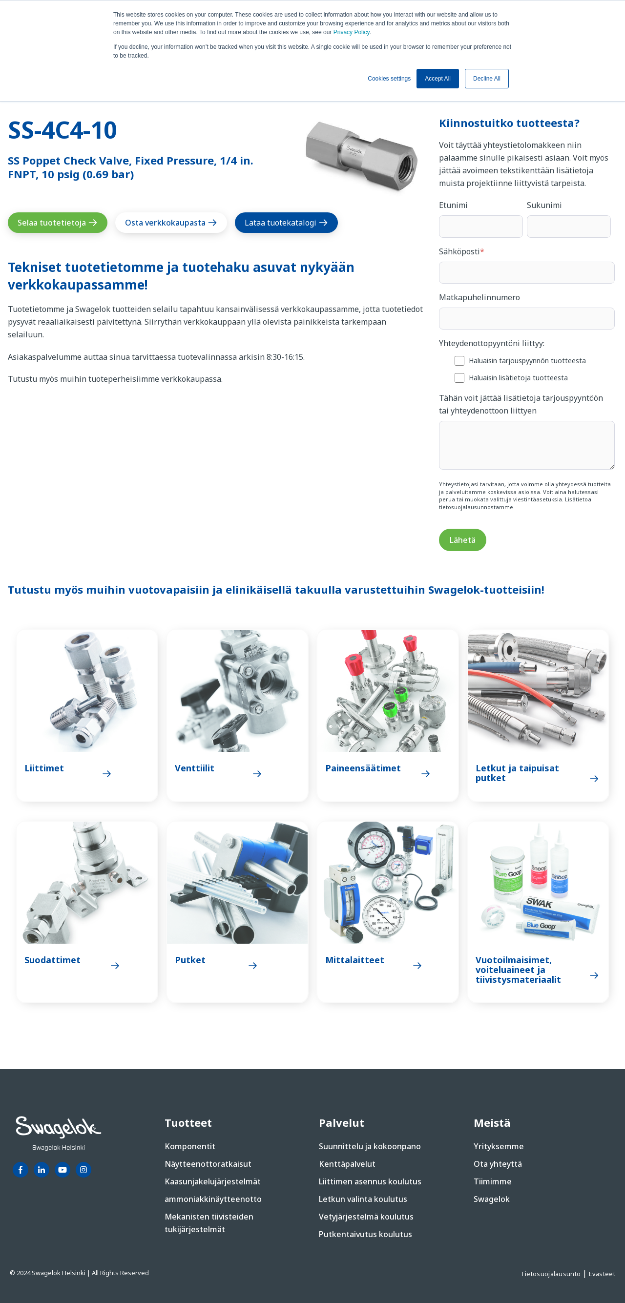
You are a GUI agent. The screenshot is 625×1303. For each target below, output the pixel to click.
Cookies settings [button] (389, 78)
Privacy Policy (351, 32)
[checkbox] (527, 368)
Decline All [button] (486, 78)
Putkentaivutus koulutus (365, 1234)
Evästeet (602, 1273)
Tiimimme (493, 1181)
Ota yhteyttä (498, 1163)
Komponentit (190, 1146)
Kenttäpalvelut (347, 1163)
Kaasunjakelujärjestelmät (213, 1181)
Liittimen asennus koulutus (370, 1181)
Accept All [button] (438, 78)
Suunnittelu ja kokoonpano (370, 1146)
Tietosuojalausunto (552, 1273)
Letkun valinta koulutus (363, 1199)
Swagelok (492, 1199)
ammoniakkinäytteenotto (213, 1199)
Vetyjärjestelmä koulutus (366, 1216)
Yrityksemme (499, 1146)
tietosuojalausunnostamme (476, 507)
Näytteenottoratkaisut (208, 1163)
